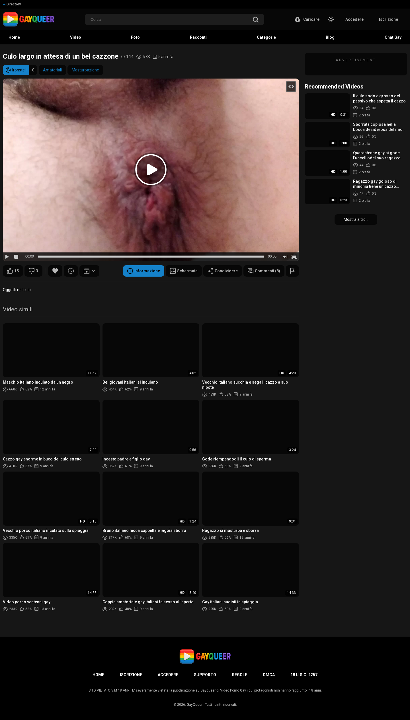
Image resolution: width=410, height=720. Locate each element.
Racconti (198, 37)
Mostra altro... (356, 219)
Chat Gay (393, 37)
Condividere (223, 271)
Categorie (266, 37)
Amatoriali (52, 70)
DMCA (269, 674)
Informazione (143, 271)
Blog (330, 37)
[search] (256, 20)
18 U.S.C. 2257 (303, 674)
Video (75, 37)
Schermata (184, 271)
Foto (135, 37)
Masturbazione (85, 70)
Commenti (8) (264, 271)
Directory (12, 4)
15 (13, 271)
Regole (239, 674)
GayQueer (194, 705)
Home (14, 37)
